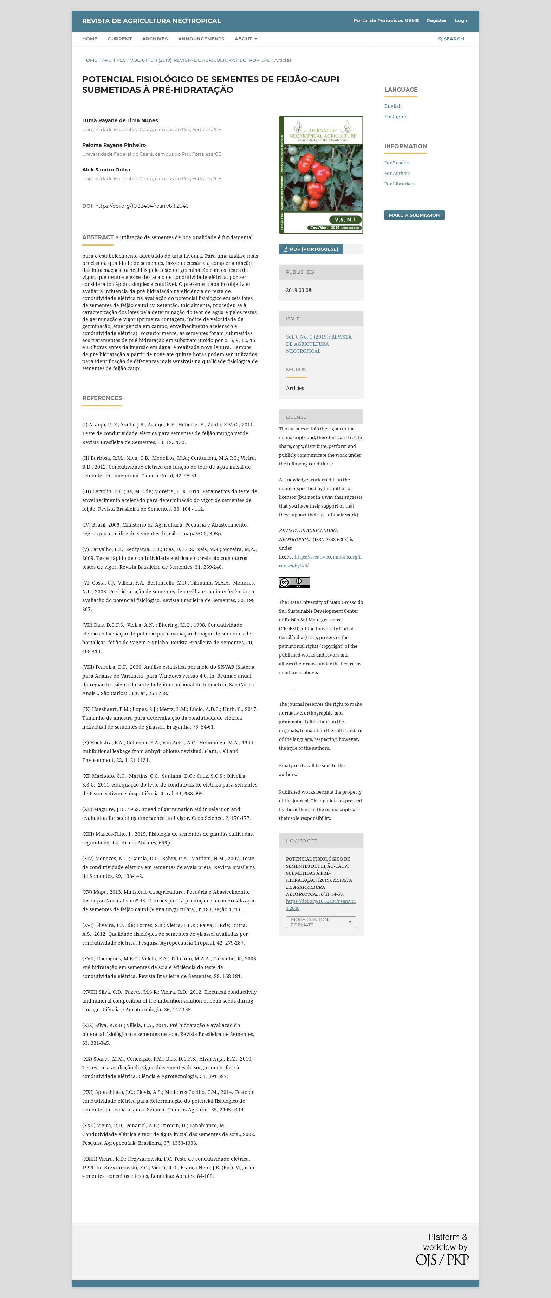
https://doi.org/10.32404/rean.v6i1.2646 (142, 206)
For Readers (397, 162)
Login (462, 20)
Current (120, 38)
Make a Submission (414, 215)
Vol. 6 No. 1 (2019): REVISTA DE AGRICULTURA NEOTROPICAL (200, 60)
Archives (155, 38)
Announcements (201, 38)
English (393, 106)
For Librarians (399, 184)
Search (451, 38)
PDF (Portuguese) (313, 249)
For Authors (397, 173)
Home (89, 38)
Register (437, 20)
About (244, 38)
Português (396, 116)
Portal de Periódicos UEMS (386, 20)
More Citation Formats (309, 922)
